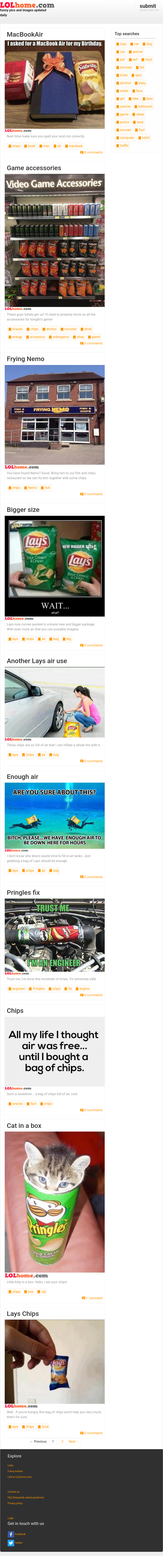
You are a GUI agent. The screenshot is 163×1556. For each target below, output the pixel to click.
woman (123, 130)
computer (125, 138)
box (28, 1292)
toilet (122, 75)
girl (120, 99)
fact (31, 1104)
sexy (138, 122)
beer (147, 99)
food (43, 1427)
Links (10, 1465)
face (137, 91)
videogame (59, 337)
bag (54, 639)
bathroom (143, 106)
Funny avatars (15, 1471)
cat (41, 1292)
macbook (74, 146)
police (122, 122)
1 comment (92, 1298)
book (29, 146)
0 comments (91, 152)
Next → (74, 1441)
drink (86, 329)
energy (15, 337)
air (57, 146)
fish (45, 488)
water (122, 91)
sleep (138, 114)
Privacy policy (15, 1503)
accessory (35, 337)
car (120, 52)
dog (147, 44)
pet (120, 60)
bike (133, 99)
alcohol (123, 83)
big (66, 639)
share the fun (149, 7)
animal (136, 52)
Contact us (14, 1491)
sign (121, 44)
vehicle (123, 106)
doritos (49, 329)
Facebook (17, 1534)
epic (136, 75)
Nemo (30, 488)
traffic (122, 146)
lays (13, 639)
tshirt (144, 138)
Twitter (15, 1543)
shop (78, 337)
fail (140, 67)
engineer (16, 989)
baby (140, 83)
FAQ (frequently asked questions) (26, 1497)
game (94, 337)
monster (68, 329)
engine (82, 989)
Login (11, 1518)
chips (14, 146)
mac (44, 146)
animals (124, 67)
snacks (15, 329)
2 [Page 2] (62, 1441)
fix (68, 989)
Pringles (37, 989)
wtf (133, 60)
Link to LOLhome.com (20, 1477)
